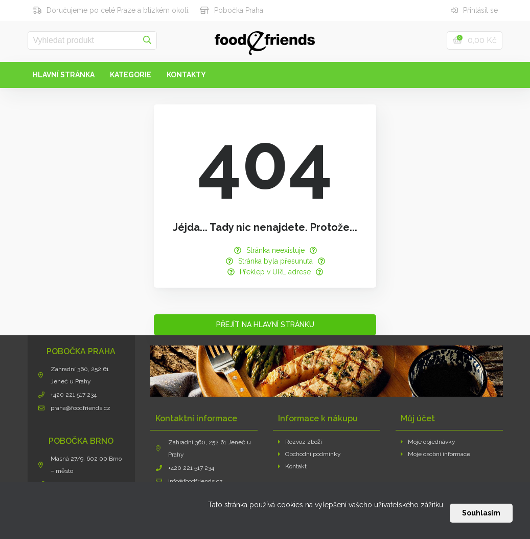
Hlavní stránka (64, 75)
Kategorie (130, 75)
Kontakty (186, 75)
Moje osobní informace (436, 454)
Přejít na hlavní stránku (265, 324)
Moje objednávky (428, 441)
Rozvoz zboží (300, 441)
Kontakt (292, 466)
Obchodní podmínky (309, 454)
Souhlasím (481, 513)
